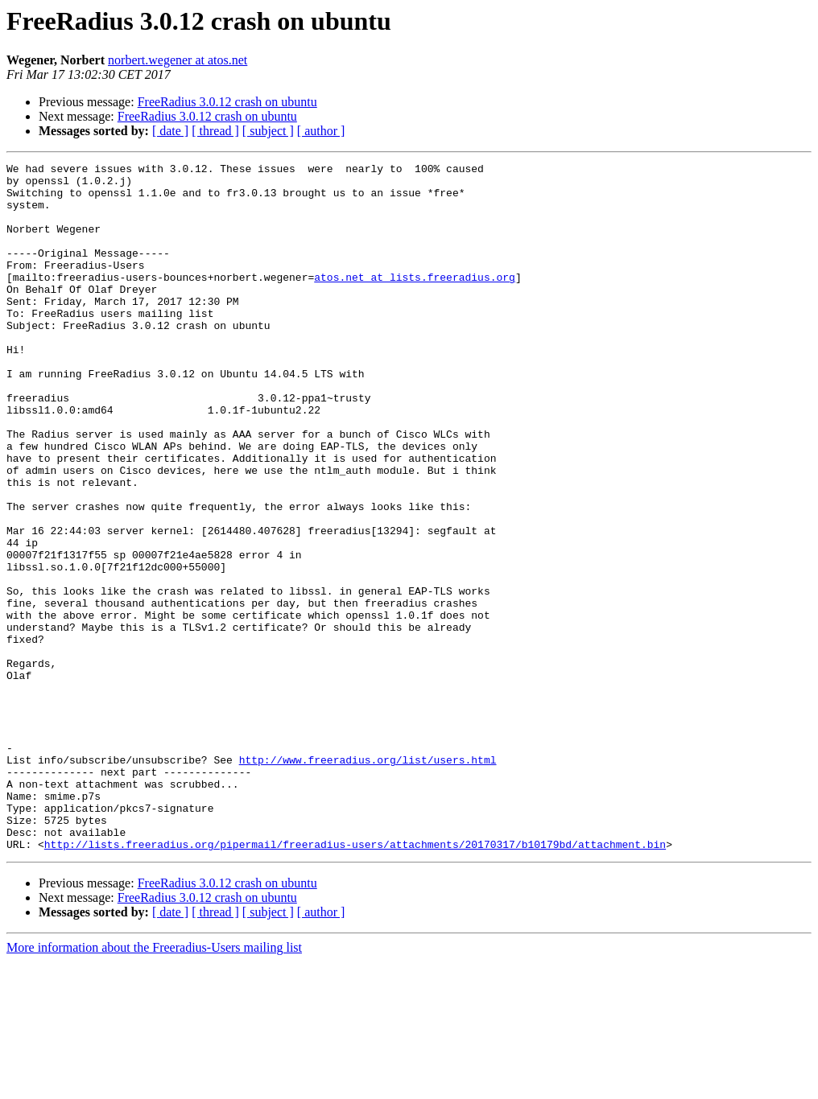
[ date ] (170, 131)
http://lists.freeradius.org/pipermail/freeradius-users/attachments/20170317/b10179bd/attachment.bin (355, 981)
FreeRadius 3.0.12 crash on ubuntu (227, 102)
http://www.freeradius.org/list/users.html (368, 880)
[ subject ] (268, 131)
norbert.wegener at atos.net (177, 60)
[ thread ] (215, 131)
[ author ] (321, 131)
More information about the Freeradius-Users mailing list (154, 1085)
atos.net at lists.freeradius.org (414, 301)
